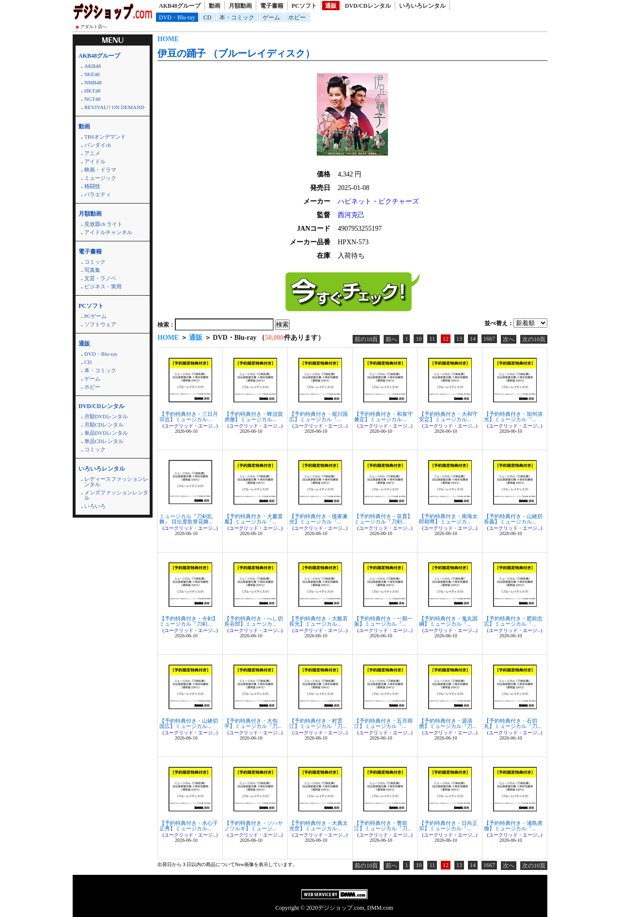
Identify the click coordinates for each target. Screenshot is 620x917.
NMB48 (93, 82)
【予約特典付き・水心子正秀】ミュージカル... (188, 825)
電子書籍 (271, 5)
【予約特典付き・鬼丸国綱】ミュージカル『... (448, 621)
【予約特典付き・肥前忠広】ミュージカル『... (513, 621)
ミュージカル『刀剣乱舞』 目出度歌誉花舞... (186, 518)
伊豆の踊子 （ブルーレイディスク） (236, 53)
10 (418, 338)
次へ (508, 339)
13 (459, 338)
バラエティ (97, 194)
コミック (95, 262)
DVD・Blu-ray (177, 17)
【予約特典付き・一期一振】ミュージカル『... (383, 621)
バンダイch (97, 145)
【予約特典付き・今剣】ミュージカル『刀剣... (188, 621)
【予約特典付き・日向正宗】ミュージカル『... (448, 825)
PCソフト (304, 5)
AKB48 (92, 66)
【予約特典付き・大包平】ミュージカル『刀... (252, 723)
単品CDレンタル (104, 441)
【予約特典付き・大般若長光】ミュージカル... (318, 621)
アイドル (95, 161)
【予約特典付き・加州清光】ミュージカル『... (513, 416)
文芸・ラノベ (100, 278)
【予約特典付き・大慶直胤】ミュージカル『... (253, 518)
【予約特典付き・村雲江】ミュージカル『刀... (317, 723)
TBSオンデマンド (105, 137)
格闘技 (92, 186)
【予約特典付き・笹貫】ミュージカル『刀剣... (383, 518)
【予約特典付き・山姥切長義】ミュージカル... (513, 518)
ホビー (297, 17)
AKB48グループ (180, 5)
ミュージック (100, 178)
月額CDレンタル (104, 424)
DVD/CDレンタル (368, 5)
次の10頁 (533, 339)
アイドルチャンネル (108, 232)
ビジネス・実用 (103, 286)
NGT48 (92, 99)
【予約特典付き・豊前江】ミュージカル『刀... (382, 825)
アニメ (92, 153)
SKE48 (92, 74)
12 (446, 338)
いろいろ (95, 506)
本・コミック (236, 17)
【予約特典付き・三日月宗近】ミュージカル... (188, 416)
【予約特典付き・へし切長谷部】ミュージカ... (253, 621)
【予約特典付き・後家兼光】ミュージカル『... (318, 518)
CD (207, 17)
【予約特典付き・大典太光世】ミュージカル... (318, 825)
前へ (391, 339)
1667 (489, 338)
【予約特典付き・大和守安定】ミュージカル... (448, 416)
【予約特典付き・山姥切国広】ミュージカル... (188, 723)
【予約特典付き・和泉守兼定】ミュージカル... (383, 416)
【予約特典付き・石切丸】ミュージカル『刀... (512, 723)
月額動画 (240, 5)
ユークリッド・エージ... (190, 425)
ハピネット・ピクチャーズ (378, 201)
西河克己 (351, 215)
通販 (331, 5)
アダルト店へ (93, 26)
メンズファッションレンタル (116, 495)
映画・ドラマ (100, 170)
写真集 (92, 270)
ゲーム (271, 17)
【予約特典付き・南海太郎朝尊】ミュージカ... (448, 518)
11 (432, 338)
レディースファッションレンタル (116, 481)
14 (473, 338)
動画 (214, 5)
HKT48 (92, 91)
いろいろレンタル (422, 5)
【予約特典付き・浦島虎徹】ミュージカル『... (513, 825)
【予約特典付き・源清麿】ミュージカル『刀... (447, 723)
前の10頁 (366, 339)
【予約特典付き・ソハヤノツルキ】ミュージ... (253, 825)
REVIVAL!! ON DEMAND (114, 107)
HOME (168, 39)
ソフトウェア (100, 324)
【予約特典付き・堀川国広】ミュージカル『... (318, 416)
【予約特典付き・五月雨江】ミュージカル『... (383, 723)
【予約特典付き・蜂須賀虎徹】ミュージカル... (253, 416)
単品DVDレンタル (106, 433)
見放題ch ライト (103, 224)
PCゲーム (95, 316)
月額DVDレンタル (106, 416)
